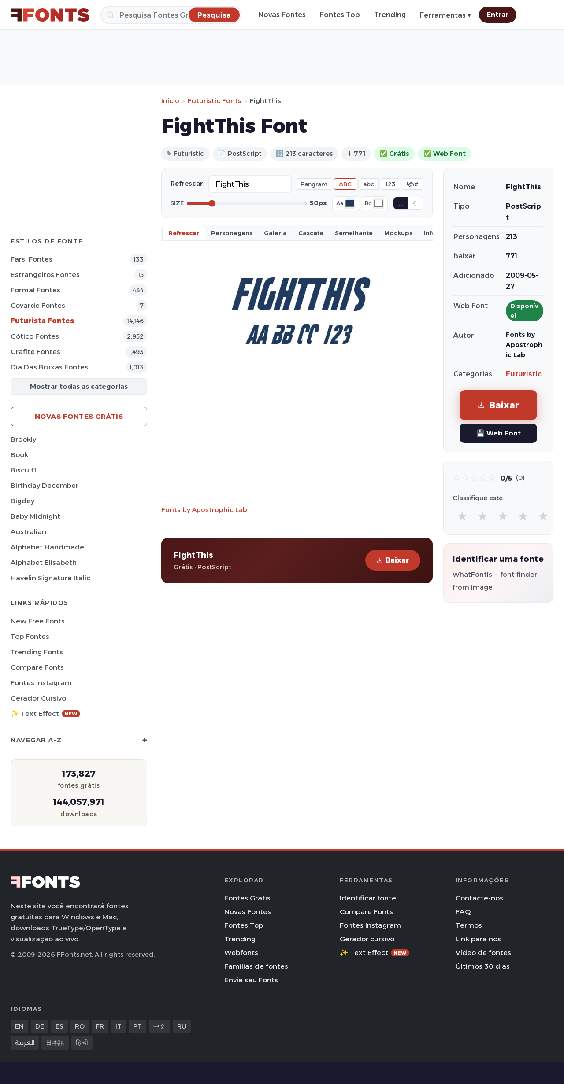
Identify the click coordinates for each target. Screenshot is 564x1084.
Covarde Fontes (38, 305)
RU (181, 1026)
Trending (390, 15)
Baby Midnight (35, 516)
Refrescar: (188, 184)
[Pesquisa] (170, 15)
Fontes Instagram (41, 682)
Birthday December (44, 485)
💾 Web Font (498, 433)
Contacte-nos (479, 898)
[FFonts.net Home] (50, 15)
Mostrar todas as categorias (79, 386)
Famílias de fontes (256, 966)
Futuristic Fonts (214, 100)
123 (390, 184)
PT (137, 1026)
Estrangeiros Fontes (45, 274)
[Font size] (246, 203)
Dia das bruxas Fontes (49, 367)
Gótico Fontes (35, 336)
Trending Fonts (37, 652)
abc (368, 184)
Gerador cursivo (38, 698)
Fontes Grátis (247, 898)
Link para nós (478, 939)
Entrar (497, 14)
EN (19, 1026)
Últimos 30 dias (483, 966)
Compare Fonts (37, 667)
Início (170, 100)
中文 (159, 1026)
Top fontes (30, 636)
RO (80, 1026)
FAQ (463, 911)
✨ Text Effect (45, 713)
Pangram (314, 184)
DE (39, 1026)
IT (118, 1026)
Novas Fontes (282, 15)
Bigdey (22, 501)
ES (59, 1026)
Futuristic (524, 374)
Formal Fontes (35, 290)
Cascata (310, 232)
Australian (28, 531)
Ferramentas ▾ (445, 15)
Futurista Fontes (42, 321)
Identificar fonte (368, 898)
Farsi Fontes (31, 259)
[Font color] (350, 203)
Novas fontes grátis (79, 416)
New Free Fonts (38, 621)
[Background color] (378, 203)
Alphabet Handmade (47, 547)
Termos (469, 925)
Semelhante (354, 232)
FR (100, 1026)
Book (19, 454)
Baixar (393, 560)
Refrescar (183, 232)
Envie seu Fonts (251, 980)
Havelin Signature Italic (50, 578)
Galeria (275, 232)
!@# (413, 184)
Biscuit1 (23, 470)
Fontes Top (340, 15)
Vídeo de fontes (483, 952)
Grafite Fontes (35, 351)
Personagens (231, 232)
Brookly (23, 439)
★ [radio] (462, 516)
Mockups (398, 232)
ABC (345, 184)
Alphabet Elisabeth (44, 562)
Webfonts (241, 952)
